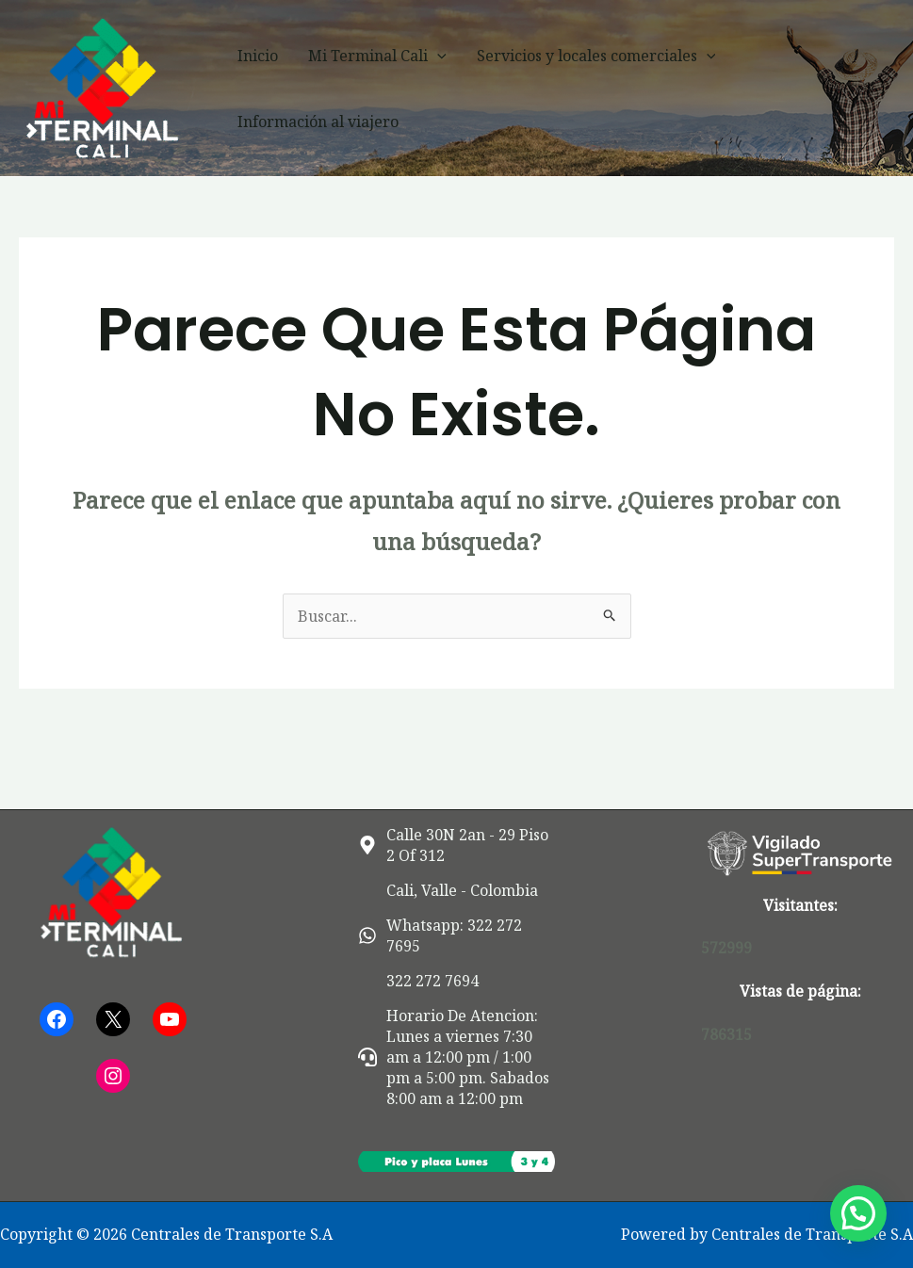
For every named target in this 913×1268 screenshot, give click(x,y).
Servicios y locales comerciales (596, 56)
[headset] (457, 1057)
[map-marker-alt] (457, 845)
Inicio (257, 55)
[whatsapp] (457, 935)
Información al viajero (318, 121)
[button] (437, 56)
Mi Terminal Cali (377, 56)
